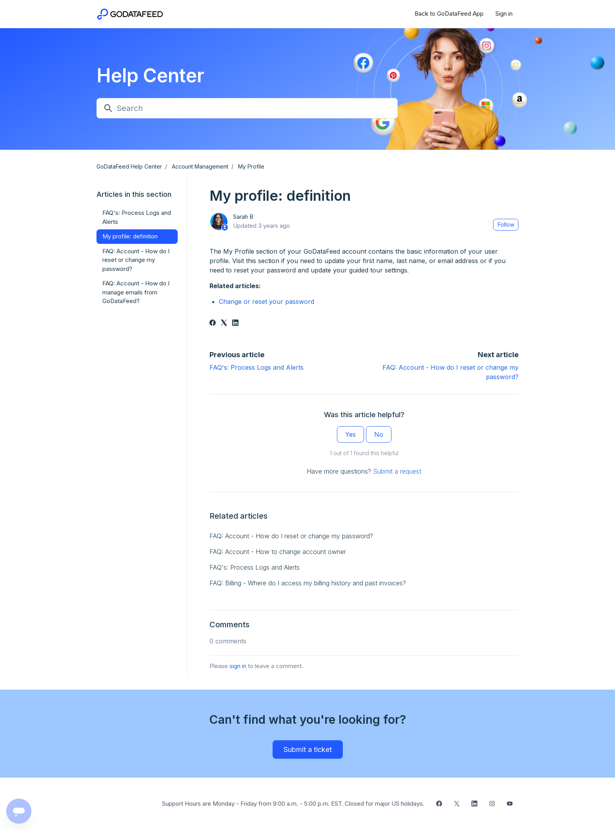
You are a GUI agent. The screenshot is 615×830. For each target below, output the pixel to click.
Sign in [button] (504, 13)
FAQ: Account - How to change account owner (277, 552)
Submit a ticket (308, 749)
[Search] (247, 108)
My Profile (251, 166)
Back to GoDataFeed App (449, 13)
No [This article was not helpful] (378, 434)
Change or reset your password (266, 301)
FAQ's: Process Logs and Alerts (256, 367)
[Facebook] (212, 323)
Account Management (200, 166)
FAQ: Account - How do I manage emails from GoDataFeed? (135, 292)
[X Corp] (224, 323)
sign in (237, 666)
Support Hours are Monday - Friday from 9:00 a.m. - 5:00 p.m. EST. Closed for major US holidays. (293, 803)
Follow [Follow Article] (506, 224)
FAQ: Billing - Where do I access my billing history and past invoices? (307, 583)
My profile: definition (130, 236)
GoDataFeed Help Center (129, 166)
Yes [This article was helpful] (350, 434)
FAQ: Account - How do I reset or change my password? (291, 536)
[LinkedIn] (235, 323)
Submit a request (397, 471)
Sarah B (243, 216)
